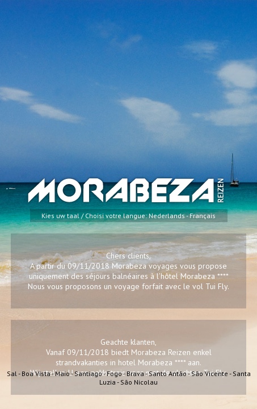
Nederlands (167, 215)
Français (202, 215)
